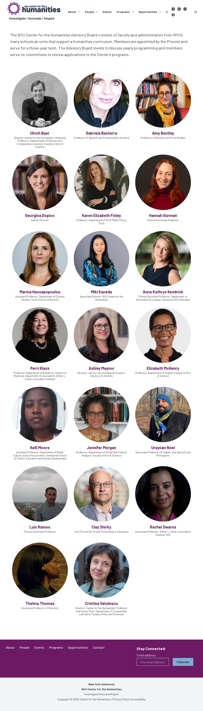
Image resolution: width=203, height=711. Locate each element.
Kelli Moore (40, 447)
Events (107, 11)
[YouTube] (179, 9)
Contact (99, 647)
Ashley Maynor (101, 368)
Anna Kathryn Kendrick (163, 291)
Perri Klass (40, 368)
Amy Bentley (163, 133)
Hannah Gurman (163, 215)
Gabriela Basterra (101, 133)
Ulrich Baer (40, 133)
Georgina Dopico (40, 215)
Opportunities (151, 12)
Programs (126, 12)
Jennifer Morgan (101, 447)
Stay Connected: (151, 648)
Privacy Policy (120, 699)
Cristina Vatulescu (101, 603)
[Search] (195, 11)
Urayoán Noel (163, 447)
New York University (101, 684)
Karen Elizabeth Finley (101, 215)
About (74, 12)
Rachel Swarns (163, 527)
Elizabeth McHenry (163, 368)
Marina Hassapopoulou (40, 291)
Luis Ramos (40, 527)
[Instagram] (185, 9)
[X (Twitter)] (173, 9)
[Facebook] (173, 14)
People (92, 12)
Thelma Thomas (40, 603)
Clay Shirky (101, 527)
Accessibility (138, 699)
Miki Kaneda (101, 291)
